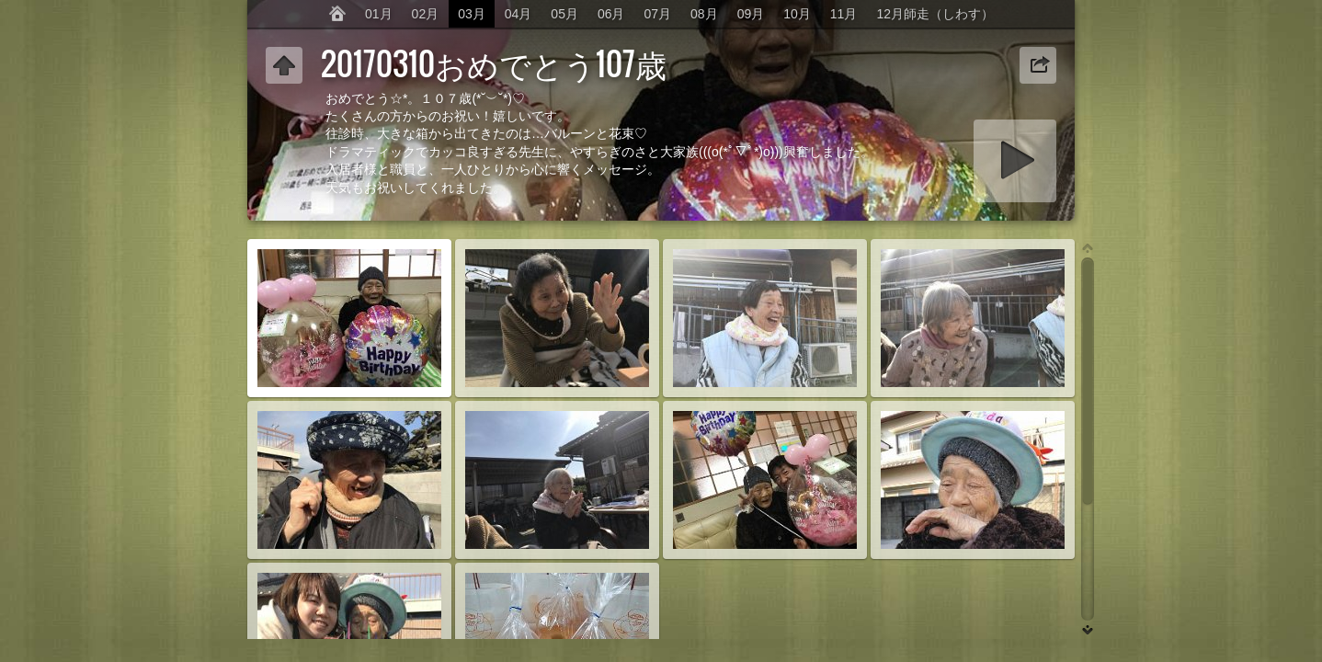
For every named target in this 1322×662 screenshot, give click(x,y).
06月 (611, 13)
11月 (844, 13)
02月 (425, 13)
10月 (797, 13)
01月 (379, 13)
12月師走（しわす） (935, 13)
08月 (704, 13)
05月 (564, 13)
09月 (751, 13)
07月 (658, 13)
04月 (518, 13)
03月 (471, 13)
